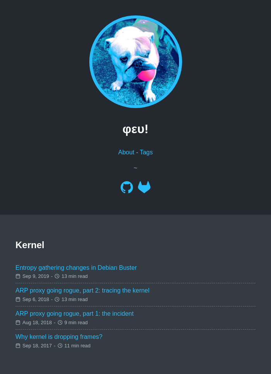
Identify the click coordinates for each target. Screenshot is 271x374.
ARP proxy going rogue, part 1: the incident (74, 313)
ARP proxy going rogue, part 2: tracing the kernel (82, 290)
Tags (146, 152)
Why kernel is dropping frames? (58, 336)
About (126, 152)
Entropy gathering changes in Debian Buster (76, 267)
